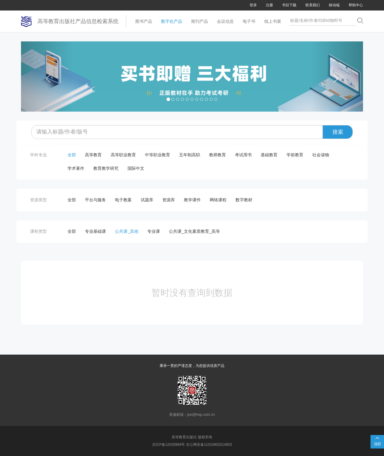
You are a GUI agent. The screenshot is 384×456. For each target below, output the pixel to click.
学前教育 (294, 154)
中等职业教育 (157, 154)
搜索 (337, 132)
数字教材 (244, 199)
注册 (269, 5)
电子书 (249, 21)
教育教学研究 (105, 168)
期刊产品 (199, 21)
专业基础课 (95, 231)
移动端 (334, 5)
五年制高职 (189, 154)
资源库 (168, 199)
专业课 (153, 231)
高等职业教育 (123, 154)
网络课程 (218, 199)
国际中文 (136, 168)
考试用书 (243, 154)
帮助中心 (356, 5)
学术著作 (76, 168)
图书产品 (143, 21)
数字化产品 (171, 21)
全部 (72, 154)
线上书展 (272, 21)
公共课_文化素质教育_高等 (194, 231)
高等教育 (93, 154)
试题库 (147, 199)
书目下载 (289, 5)
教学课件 (192, 199)
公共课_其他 (126, 231)
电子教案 (123, 199)
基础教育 (269, 154)
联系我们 (312, 5)
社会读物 (320, 154)
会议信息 (225, 21)
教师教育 (217, 154)
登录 (253, 5)
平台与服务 (95, 199)
